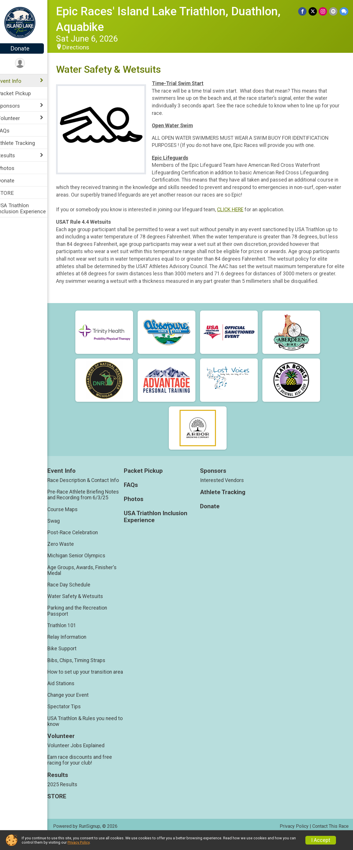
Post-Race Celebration (80, 540)
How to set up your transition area (87, 682)
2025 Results (70, 797)
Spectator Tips (71, 720)
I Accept (320, 840)
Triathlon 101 (69, 633)
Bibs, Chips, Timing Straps (84, 667)
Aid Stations (68, 697)
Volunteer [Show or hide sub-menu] (16, 118)
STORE (13, 193)
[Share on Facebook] (303, 11)
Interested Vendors (226, 487)
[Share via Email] (333, 11)
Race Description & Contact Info (90, 487)
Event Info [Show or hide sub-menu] (17, 81)
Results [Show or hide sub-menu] (14, 155)
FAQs (11, 131)
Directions (83, 47)
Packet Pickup (21, 93)
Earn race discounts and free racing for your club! (87, 773)
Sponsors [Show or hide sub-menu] (16, 106)
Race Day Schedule (76, 592)
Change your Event (75, 708)
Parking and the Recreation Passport (85, 618)
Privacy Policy (78, 842)
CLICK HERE (238, 209)
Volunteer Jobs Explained (83, 759)
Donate (27, 48)
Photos (13, 168)
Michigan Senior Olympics (84, 563)
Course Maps (70, 517)
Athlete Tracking (23, 143)
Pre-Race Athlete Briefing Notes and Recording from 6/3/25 (90, 502)
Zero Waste (68, 551)
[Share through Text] (343, 11)
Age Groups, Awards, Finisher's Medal (89, 577)
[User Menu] (27, 63)
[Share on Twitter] (313, 11)
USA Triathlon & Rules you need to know (89, 734)
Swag (61, 528)
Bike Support (69, 656)
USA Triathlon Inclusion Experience (29, 208)
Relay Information (74, 644)
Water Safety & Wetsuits (83, 604)
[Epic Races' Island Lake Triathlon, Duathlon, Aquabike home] (27, 22)
